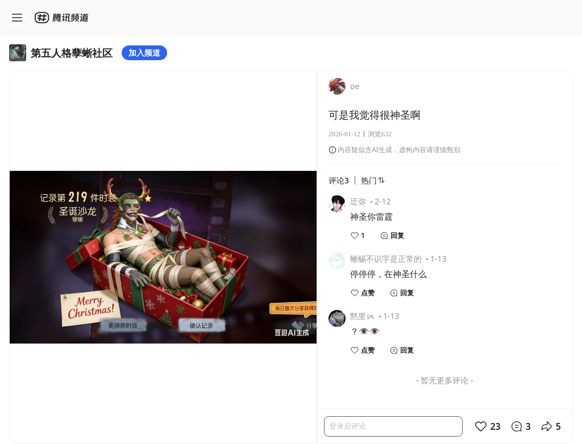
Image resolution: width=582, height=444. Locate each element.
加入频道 (144, 52)
